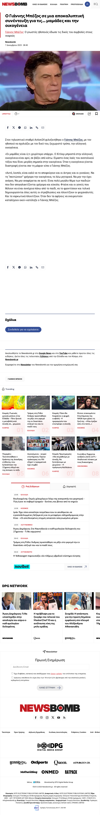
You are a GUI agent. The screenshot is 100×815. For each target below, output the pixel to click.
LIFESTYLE (6, 114)
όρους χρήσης (56, 674)
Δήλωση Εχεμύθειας (37, 732)
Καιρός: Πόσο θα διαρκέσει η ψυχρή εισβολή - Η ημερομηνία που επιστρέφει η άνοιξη (61, 418)
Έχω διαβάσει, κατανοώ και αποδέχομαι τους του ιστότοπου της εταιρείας (50, 674)
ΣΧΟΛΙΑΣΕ (78, 113)
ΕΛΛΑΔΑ (53, 4)
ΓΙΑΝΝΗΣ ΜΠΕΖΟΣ (15, 379)
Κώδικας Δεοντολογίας (58, 732)
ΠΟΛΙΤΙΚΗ (64, 4)
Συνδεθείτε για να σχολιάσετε (23, 329)
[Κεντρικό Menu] (96, 4)
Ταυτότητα (6, 732)
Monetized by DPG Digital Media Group (58, 782)
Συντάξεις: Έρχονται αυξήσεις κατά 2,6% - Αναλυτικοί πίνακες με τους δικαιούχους (87, 458)
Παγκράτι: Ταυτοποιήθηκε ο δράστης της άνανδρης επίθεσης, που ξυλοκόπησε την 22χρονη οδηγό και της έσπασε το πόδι (12, 462)
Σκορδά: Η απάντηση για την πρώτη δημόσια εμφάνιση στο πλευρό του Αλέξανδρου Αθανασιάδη (77, 620)
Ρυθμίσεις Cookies (78, 732)
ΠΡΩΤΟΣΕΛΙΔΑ (77, 4)
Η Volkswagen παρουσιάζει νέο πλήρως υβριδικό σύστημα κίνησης (46, 556)
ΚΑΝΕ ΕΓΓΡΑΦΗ (50, 687)
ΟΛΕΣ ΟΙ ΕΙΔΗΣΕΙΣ (39, 4)
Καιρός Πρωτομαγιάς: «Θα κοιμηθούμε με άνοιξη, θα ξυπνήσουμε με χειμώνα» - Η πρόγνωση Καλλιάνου (62, 461)
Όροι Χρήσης (19, 732)
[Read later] (96, 114)
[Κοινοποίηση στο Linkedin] (31, 127)
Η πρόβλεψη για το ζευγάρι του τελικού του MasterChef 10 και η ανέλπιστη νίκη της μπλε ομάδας (47, 620)
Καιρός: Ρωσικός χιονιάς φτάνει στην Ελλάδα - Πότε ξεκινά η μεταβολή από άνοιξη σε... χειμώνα (11, 418)
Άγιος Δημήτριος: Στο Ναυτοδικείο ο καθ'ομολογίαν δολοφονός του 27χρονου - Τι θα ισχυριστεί (46, 530)
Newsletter (26, 364)
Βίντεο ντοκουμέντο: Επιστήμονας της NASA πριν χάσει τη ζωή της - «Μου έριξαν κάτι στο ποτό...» (87, 418)
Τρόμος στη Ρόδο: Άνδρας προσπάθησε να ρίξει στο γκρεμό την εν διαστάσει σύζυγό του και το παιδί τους (36, 420)
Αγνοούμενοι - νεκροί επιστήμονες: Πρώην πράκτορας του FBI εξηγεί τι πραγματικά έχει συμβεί (36, 459)
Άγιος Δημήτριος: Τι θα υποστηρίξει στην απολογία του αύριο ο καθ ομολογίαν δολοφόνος (14, 620)
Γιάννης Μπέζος (14, 32)
